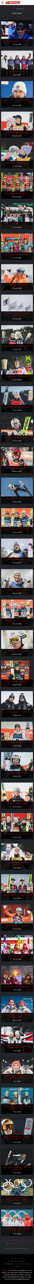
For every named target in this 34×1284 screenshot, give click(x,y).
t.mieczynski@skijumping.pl (20, 1279)
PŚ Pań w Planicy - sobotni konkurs (17, 163)
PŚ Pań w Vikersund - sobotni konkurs (17, 407)
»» (26, 1243)
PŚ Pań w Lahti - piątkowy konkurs (17, 803)
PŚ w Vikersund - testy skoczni (17, 498)
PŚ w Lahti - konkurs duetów (17, 712)
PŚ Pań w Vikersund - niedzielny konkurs (17, 346)
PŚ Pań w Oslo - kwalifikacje (17, 681)
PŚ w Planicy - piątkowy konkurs (17, 254)
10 (23, 1243)
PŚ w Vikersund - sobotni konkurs (17, 376)
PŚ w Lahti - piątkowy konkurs (17, 773)
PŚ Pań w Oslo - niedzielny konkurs (17, 529)
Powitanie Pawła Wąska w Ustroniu (17, 986)
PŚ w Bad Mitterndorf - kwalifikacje (17, 925)
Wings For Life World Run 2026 (17, 41)
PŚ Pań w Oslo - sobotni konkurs (17, 620)
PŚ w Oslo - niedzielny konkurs (17, 559)
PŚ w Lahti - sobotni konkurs (17, 742)
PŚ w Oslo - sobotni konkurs (17, 590)
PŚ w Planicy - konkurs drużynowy (17, 193)
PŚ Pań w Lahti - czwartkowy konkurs (17, 834)
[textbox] (14, 8)
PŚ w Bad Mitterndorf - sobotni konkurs (17, 895)
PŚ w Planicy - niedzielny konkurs (17, 132)
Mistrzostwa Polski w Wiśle (17, 956)
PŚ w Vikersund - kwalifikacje (17, 437)
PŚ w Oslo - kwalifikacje (17, 651)
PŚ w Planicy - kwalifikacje (17, 285)
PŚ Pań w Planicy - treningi (17, 224)
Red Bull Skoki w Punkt (17, 71)
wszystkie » (26, 18)
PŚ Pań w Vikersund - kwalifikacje (17, 468)
